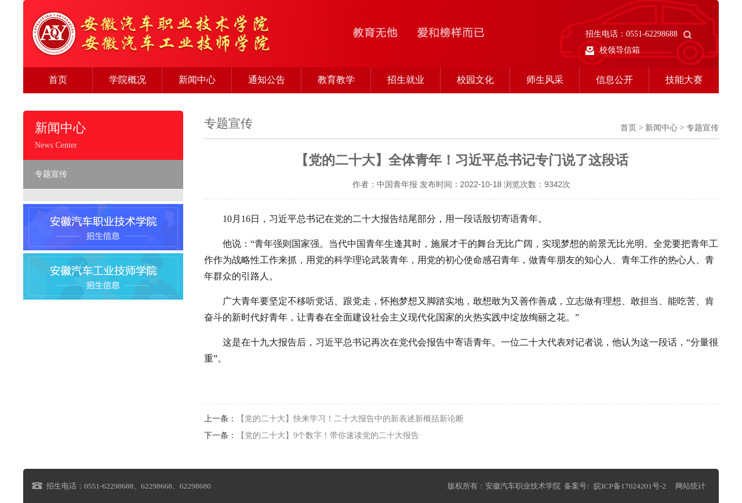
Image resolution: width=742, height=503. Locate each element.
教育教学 (336, 80)
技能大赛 (684, 80)
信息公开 (614, 80)
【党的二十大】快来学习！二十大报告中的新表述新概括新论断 (350, 418)
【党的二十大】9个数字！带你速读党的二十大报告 (328, 435)
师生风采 (544, 80)
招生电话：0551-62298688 (638, 34)
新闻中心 (197, 80)
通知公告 (266, 80)
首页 (58, 80)
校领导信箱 (612, 50)
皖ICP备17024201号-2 (630, 486)
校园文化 (475, 80)
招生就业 (405, 80)
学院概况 (127, 80)
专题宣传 (51, 174)
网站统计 (690, 486)
